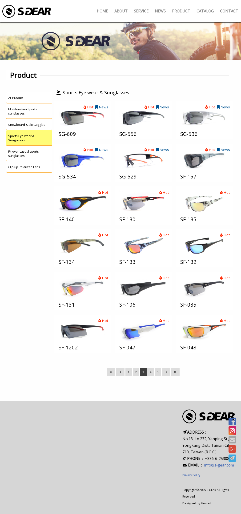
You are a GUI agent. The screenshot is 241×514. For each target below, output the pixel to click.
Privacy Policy (191, 475)
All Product (15, 98)
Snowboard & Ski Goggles (26, 125)
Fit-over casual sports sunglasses (23, 153)
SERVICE (141, 11)
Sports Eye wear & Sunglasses (21, 138)
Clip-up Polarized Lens (24, 167)
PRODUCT (181, 11)
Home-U (207, 503)
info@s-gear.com (219, 465)
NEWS (160, 11)
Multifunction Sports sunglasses (22, 111)
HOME (102, 11)
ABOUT (121, 11)
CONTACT (229, 11)
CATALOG (205, 11)
